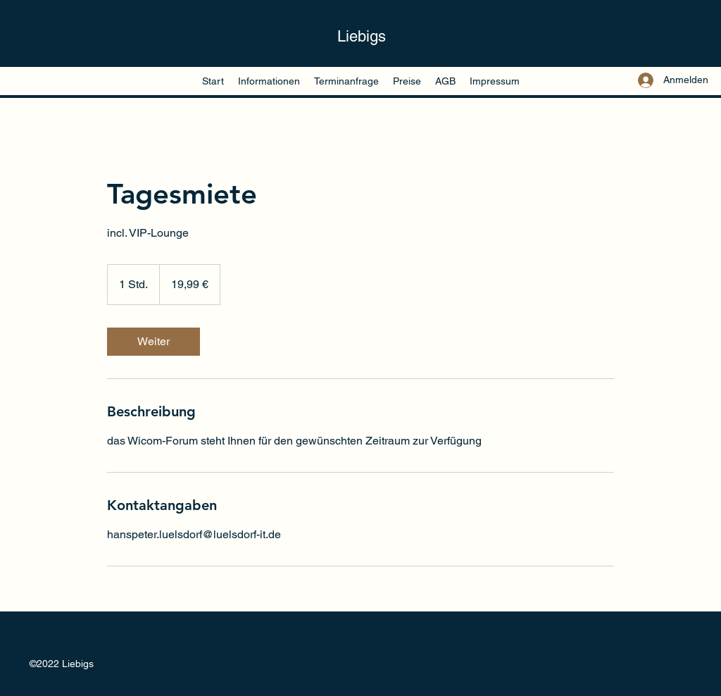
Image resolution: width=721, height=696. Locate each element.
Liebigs (361, 36)
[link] (153, 342)
